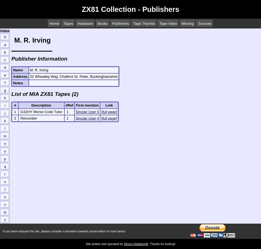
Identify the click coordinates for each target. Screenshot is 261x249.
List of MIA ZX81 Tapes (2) (44, 94)
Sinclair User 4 (87, 118)
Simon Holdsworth (136, 244)
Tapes (68, 23)
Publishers (120, 23)
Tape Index (168, 23)
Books (103, 23)
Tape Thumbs (144, 23)
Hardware (85, 23)
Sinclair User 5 (87, 112)
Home (54, 23)
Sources (204, 23)
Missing (188, 23)
